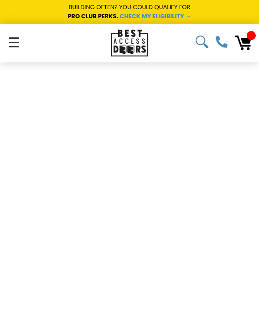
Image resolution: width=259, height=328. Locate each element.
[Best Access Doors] (129, 43)
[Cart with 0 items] (243, 43)
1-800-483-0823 (221, 42)
